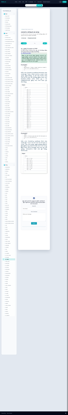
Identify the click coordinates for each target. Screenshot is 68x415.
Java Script (39, 1)
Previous (24, 43)
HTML (20, 1)
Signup (64, 1)
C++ (35, 1)
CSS (23, 1)
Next (45, 43)
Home (16, 1)
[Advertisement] (9, 335)
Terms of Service (9, 413)
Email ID (34, 206)
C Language (31, 1)
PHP (26, 1)
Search (39, 5)
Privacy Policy (3, 413)
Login (60, 1)
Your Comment (34, 211)
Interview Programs (46, 1)
